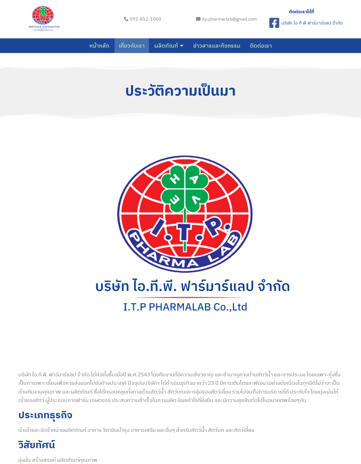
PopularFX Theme (212, 443)
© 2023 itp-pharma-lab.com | (162, 443)
